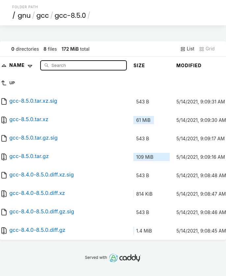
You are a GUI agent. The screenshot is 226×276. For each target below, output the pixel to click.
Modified (189, 65)
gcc (42, 15)
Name (22, 65)
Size (139, 65)
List (187, 49)
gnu (24, 15)
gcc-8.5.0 (70, 15)
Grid (207, 49)
